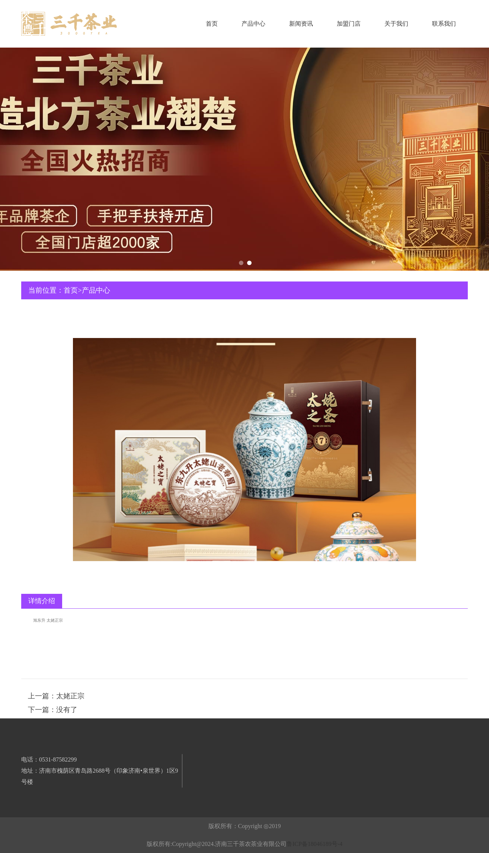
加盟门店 (349, 23)
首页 (212, 23)
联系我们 (444, 23)
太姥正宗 (70, 696)
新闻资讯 (301, 23)
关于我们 (396, 23)
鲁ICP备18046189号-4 (314, 844)
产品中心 (253, 23)
